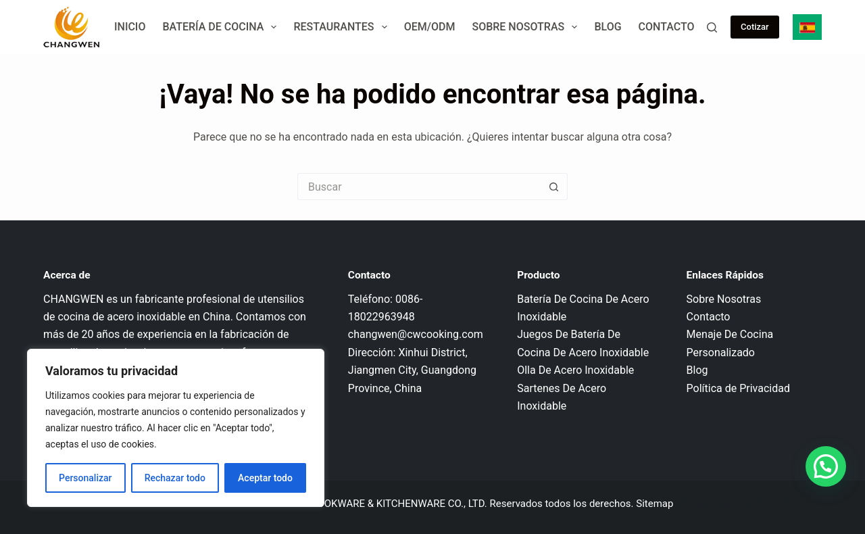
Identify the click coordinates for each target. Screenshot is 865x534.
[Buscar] (712, 27)
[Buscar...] (419, 186)
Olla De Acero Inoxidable (575, 370)
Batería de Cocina (222, 27)
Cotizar (755, 27)
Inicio (129, 26)
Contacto (667, 26)
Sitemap (654, 503)
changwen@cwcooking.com (415, 334)
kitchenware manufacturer (735, 503)
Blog (607, 26)
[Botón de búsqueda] (554, 186)
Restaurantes (342, 27)
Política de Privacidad (738, 388)
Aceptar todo (265, 477)
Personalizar (85, 477)
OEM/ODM (429, 26)
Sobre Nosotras (527, 27)
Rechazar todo (175, 477)
